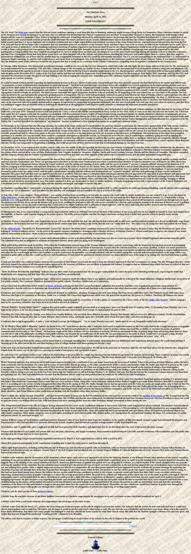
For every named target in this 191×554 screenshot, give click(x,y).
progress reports (45, 491)
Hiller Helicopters (9, 197)
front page (23, 32)
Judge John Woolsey (158, 300)
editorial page (14, 228)
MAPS (95, 2)
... (96, 207)
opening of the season (152, 396)
